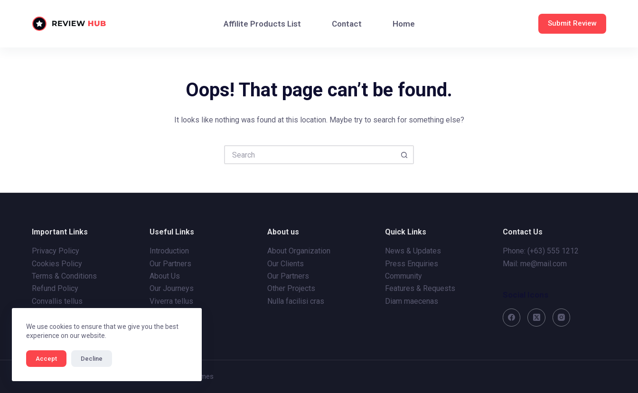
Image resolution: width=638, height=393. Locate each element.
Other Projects (291, 288)
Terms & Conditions (64, 276)
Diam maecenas (411, 301)
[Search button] (404, 154)
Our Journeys (172, 288)
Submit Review (572, 23)
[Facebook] (512, 318)
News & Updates (413, 250)
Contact (347, 23)
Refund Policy (55, 288)
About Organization (298, 250)
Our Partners (170, 263)
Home (404, 23)
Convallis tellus (57, 301)
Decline (92, 358)
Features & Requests (420, 288)
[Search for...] (309, 154)
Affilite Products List (262, 23)
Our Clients (285, 263)
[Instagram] (562, 318)
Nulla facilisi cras (295, 301)
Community (403, 276)
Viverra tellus (171, 301)
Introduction (169, 250)
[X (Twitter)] (536, 318)
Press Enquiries (411, 263)
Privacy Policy (55, 250)
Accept (46, 358)
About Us (165, 276)
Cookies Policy (57, 263)
